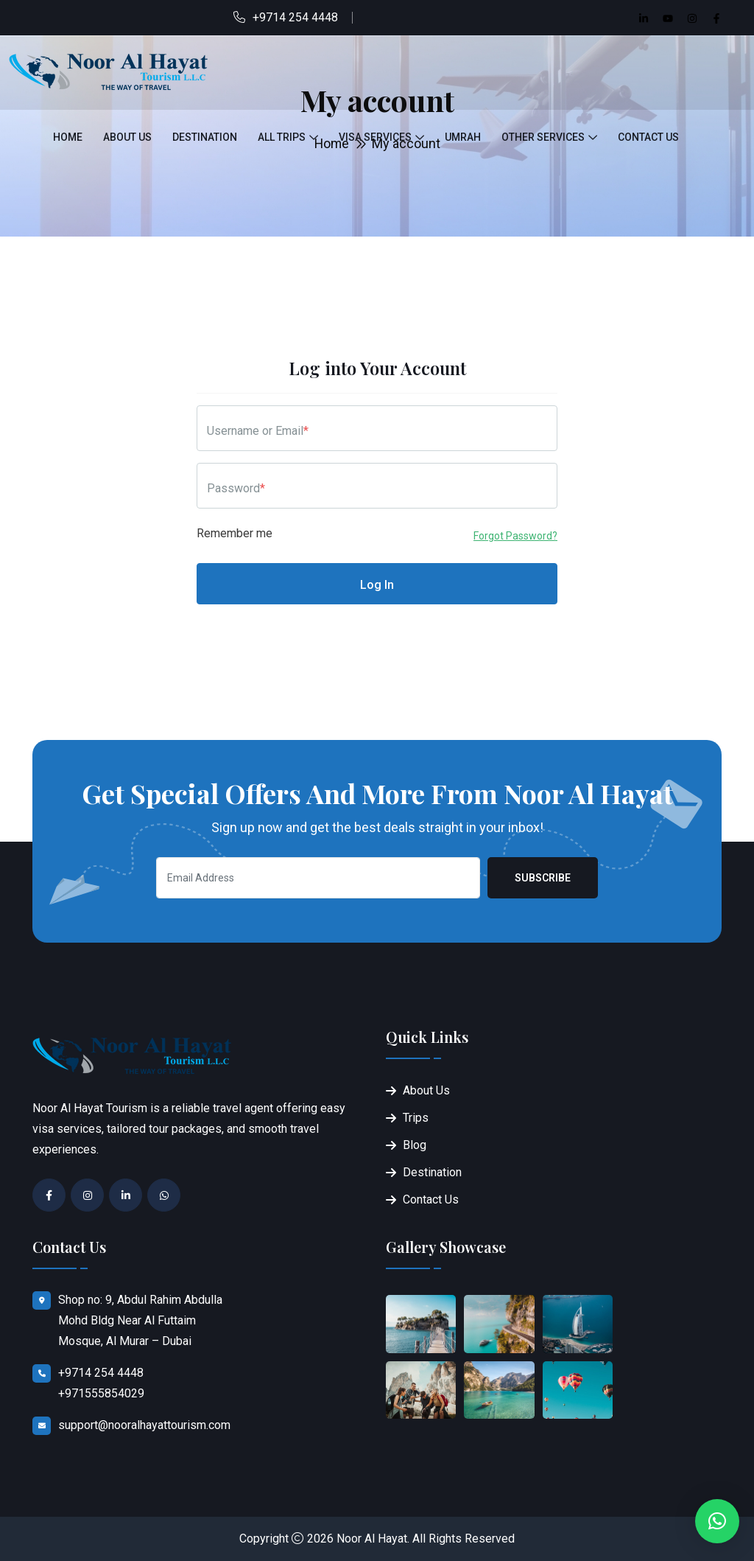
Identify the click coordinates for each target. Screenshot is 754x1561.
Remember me (234, 533)
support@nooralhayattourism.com (144, 1425)
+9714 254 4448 (295, 17)
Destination (204, 137)
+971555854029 (101, 1393)
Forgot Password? (515, 536)
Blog (414, 1145)
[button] (717, 1521)
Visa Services (375, 137)
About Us (127, 137)
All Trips (282, 137)
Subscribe (543, 878)
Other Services (543, 137)
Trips (416, 1118)
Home (67, 137)
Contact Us (648, 137)
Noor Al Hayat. (373, 1539)
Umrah (463, 137)
